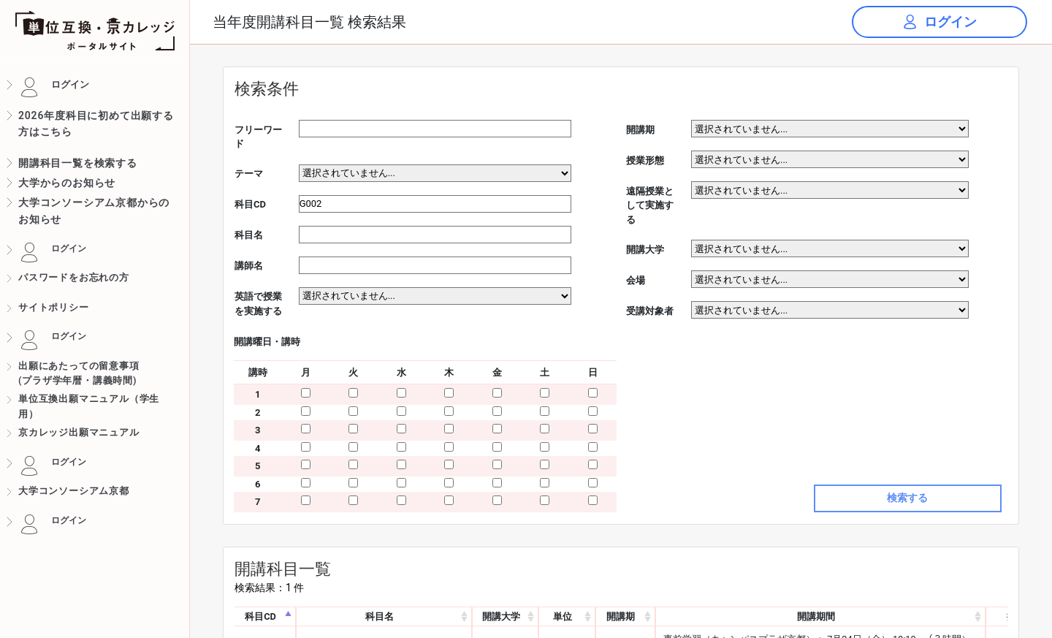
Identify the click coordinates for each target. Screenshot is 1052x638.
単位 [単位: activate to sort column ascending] (562, 616)
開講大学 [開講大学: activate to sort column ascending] (501, 616)
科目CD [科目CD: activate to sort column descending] (260, 616)
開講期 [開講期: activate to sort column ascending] (620, 616)
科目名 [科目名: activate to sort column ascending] (379, 616)
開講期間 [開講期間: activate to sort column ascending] (816, 616)
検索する (907, 498)
